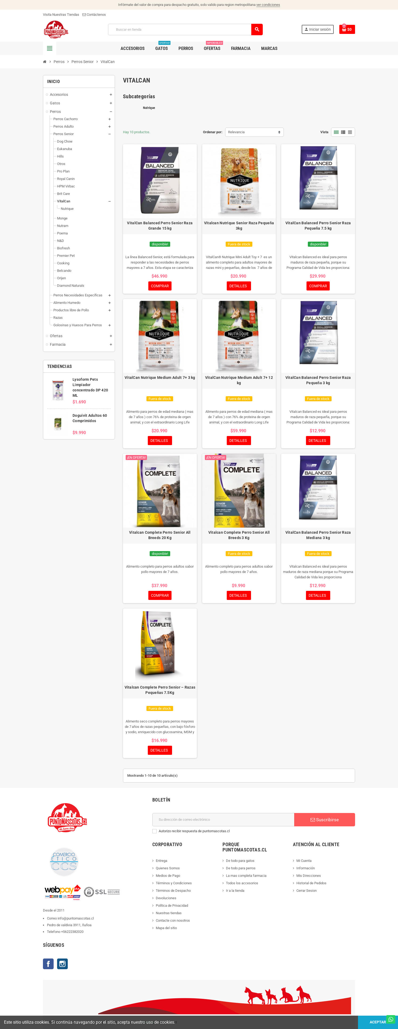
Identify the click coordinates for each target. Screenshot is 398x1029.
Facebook (48, 964)
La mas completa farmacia (246, 876)
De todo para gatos (240, 861)
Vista (324, 132)
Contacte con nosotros (173, 920)
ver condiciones (268, 5)
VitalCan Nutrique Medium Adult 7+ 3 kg (160, 377)
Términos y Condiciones (174, 883)
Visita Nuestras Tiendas (61, 15)
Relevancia (236, 132)
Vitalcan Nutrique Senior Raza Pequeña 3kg (239, 225)
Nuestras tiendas (169, 913)
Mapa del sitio (166, 928)
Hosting (148, 1022)
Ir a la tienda (235, 891)
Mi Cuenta (304, 861)
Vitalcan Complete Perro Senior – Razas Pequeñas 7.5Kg (160, 690)
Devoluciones (166, 898)
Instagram (62, 964)
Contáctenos (94, 15)
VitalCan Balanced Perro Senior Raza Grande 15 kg (160, 225)
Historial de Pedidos (311, 883)
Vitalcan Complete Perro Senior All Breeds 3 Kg (239, 535)
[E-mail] (223, 819)
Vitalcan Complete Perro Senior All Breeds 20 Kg (160, 535)
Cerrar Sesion (306, 891)
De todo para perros (241, 868)
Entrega (161, 861)
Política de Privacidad (172, 906)
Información (305, 868)
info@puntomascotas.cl (76, 918)
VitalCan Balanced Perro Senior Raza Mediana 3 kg (318, 535)
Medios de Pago (168, 876)
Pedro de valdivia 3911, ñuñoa (69, 925)
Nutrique (149, 108)
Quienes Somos (168, 868)
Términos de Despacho (173, 891)
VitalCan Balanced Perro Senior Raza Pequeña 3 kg (318, 380)
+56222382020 (72, 932)
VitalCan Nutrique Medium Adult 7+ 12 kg (239, 380)
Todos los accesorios (242, 883)
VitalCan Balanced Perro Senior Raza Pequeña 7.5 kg (318, 225)
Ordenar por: (212, 132)
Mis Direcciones (308, 876)
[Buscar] (185, 29)
